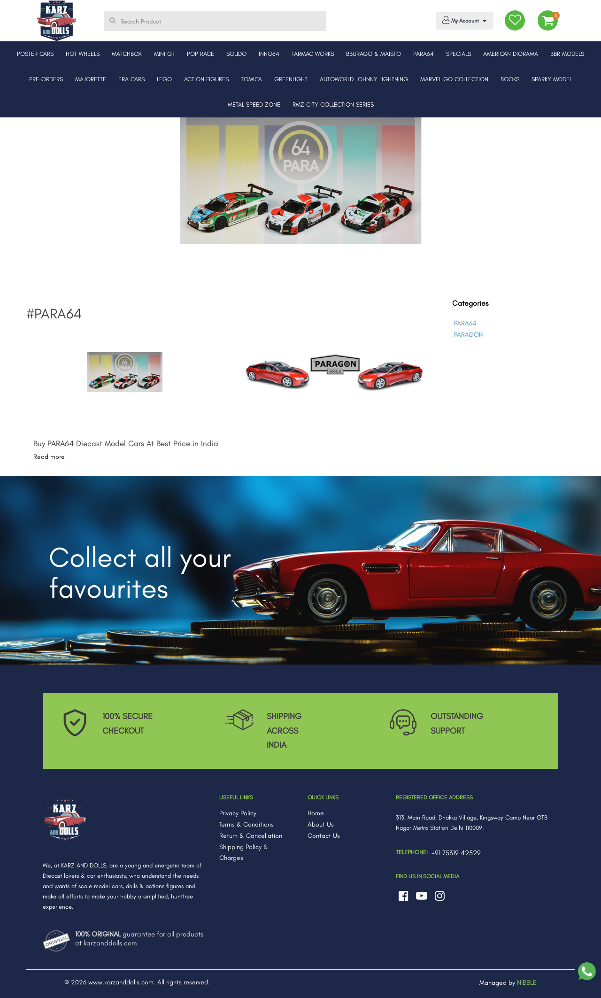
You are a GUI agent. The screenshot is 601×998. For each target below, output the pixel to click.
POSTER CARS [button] (35, 53)
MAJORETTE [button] (90, 79)
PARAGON (468, 335)
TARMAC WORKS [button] (313, 53)
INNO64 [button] (269, 53)
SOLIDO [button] (236, 53)
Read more (49, 457)
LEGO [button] (164, 79)
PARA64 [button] (423, 53)
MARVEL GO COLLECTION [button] (454, 79)
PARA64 (465, 323)
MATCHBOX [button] (127, 53)
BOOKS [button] (510, 79)
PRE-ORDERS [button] (46, 79)
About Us (321, 824)
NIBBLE (527, 982)
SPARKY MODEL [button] (552, 79)
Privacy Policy (237, 813)
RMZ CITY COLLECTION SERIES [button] (333, 104)
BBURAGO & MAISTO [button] (373, 53)
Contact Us (324, 836)
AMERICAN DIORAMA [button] (510, 53)
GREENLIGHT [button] (291, 79)
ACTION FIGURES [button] (206, 79)
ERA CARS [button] (131, 79)
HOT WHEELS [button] (83, 53)
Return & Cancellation (250, 836)
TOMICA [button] (251, 79)
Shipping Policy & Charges (243, 852)
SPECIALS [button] (458, 53)
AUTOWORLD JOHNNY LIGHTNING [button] (364, 79)
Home (316, 813)
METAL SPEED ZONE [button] (254, 104)
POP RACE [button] (200, 53)
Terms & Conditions (246, 824)
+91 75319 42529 (456, 853)
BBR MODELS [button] (567, 53)
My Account (463, 20)
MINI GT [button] (164, 53)
